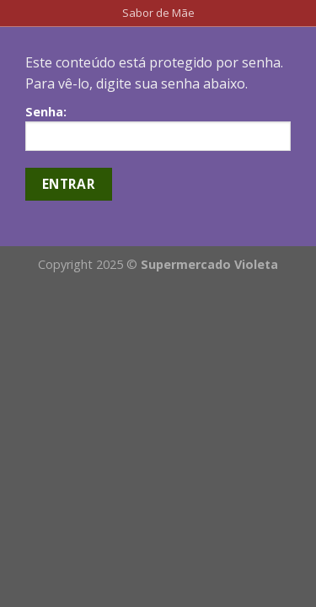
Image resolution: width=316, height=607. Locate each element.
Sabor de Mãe (158, 12)
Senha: (158, 127)
